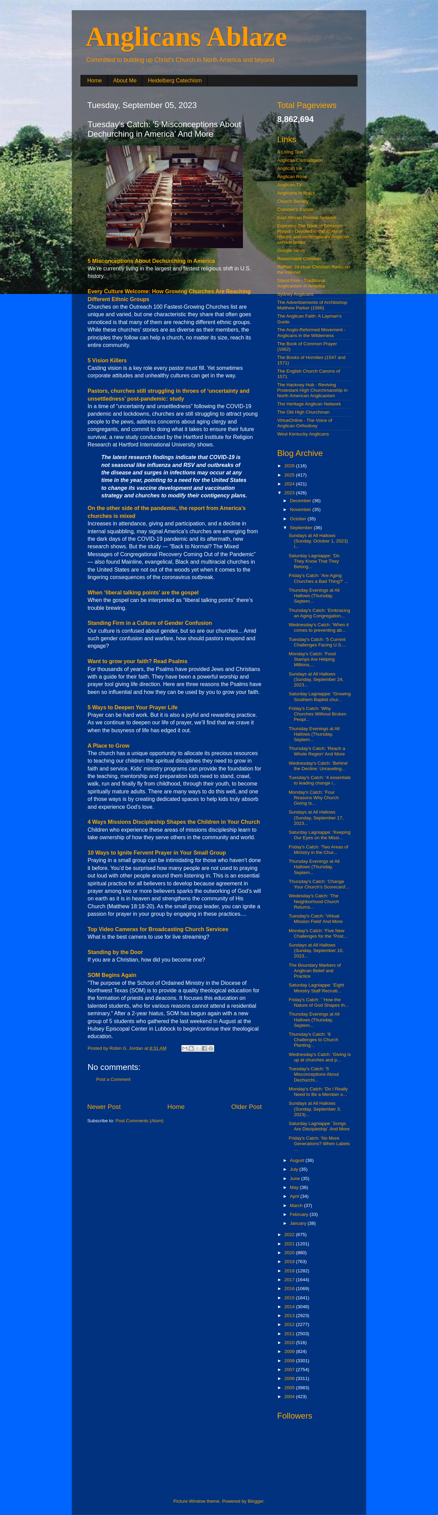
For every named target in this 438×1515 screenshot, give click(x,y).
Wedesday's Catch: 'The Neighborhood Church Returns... (314, 901)
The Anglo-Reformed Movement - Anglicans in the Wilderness (311, 332)
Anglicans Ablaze (186, 37)
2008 (290, 1360)
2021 (290, 1243)
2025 (290, 475)
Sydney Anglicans (295, 294)
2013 (290, 1315)
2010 (290, 1342)
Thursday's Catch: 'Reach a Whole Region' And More (317, 751)
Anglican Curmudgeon (300, 160)
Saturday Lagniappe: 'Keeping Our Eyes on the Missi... (319, 835)
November (301, 509)
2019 (290, 1261)
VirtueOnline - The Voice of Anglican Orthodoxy (304, 423)
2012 (290, 1324)
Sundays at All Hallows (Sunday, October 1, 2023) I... (318, 541)
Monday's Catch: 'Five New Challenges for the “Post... (318, 933)
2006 (290, 1378)
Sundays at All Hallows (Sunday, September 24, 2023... (316, 679)
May (295, 1187)
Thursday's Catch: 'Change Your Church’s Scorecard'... (319, 884)
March (297, 1205)
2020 (290, 1252)
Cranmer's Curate (295, 209)
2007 (290, 1369)
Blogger (255, 1501)
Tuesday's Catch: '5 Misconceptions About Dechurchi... (314, 1074)
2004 (290, 1396)
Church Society (293, 201)
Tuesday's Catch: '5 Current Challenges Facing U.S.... (317, 642)
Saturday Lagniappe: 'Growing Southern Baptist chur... (320, 696)
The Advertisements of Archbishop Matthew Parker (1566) (312, 305)
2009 (290, 1351)
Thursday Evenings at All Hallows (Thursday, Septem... (314, 596)
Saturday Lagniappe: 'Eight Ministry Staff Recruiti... (316, 987)
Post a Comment (113, 1079)
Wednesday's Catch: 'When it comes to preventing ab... (319, 627)
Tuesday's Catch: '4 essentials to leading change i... (320, 780)
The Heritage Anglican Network (309, 403)
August (298, 1160)
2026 (290, 465)
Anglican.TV (289, 184)
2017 (290, 1279)
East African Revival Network (306, 217)
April (295, 1196)
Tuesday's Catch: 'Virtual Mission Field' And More (316, 918)
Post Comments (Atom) (140, 1120)
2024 (290, 483)
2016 (290, 1288)
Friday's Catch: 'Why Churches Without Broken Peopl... (318, 714)
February (300, 1214)
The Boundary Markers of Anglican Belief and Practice (315, 971)
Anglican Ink (289, 168)
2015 (290, 1297)
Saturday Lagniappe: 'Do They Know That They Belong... (314, 561)
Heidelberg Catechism (175, 80)
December (301, 500)
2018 (290, 1270)
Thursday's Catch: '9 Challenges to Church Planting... (313, 1040)
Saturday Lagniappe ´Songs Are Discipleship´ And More (319, 1126)
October (299, 518)
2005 (290, 1387)
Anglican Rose (292, 176)
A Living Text (290, 152)
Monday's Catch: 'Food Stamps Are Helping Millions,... (312, 659)
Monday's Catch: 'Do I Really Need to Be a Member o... (318, 1091)
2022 (290, 1234)
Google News (291, 250)
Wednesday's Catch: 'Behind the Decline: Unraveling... (318, 766)
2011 (290, 1333)
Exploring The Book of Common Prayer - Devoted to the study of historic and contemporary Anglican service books (313, 234)
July (294, 1169)
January (299, 1223)
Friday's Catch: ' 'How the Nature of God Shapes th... (319, 1002)
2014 (290, 1306)
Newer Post (104, 1106)
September (302, 527)
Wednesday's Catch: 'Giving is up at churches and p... (320, 1057)
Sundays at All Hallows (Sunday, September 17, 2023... (316, 817)
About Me (125, 80)
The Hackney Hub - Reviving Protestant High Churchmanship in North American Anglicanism (312, 390)
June (295, 1178)
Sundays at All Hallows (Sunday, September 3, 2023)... (315, 1109)
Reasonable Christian (299, 258)
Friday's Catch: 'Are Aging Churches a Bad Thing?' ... (318, 578)
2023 (290, 492)
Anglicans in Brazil (296, 193)
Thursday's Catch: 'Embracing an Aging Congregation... (319, 613)
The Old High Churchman (303, 412)
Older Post (246, 1106)
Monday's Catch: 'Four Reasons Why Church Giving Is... (314, 798)
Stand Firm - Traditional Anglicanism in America (301, 283)
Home (94, 80)
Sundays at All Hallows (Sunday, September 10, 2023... (316, 950)
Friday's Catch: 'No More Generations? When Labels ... (319, 1144)
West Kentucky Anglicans (303, 434)
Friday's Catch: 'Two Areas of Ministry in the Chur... (318, 849)
